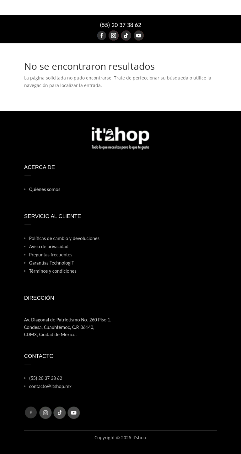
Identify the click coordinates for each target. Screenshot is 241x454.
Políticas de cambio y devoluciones (64, 238)
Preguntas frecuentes (50, 255)
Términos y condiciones (53, 271)
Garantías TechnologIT (51, 263)
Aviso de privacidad (48, 246)
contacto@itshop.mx (50, 386)
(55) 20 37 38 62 (120, 25)
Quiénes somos (44, 189)
